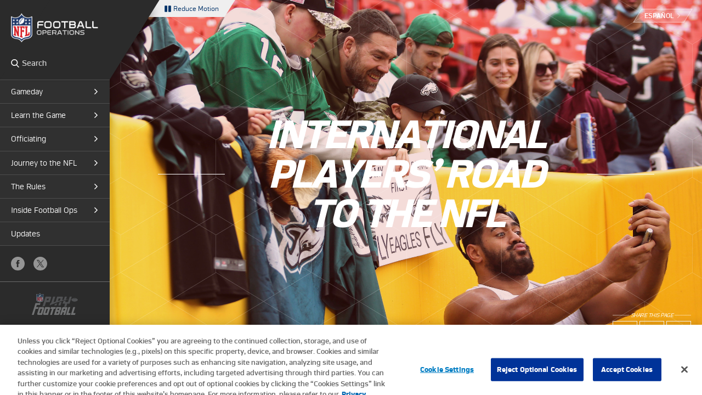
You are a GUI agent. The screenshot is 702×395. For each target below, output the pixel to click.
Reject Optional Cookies (537, 376)
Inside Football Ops (44, 210)
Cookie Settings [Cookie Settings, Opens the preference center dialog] (447, 376)
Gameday (27, 91)
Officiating (28, 138)
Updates (25, 233)
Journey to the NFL (44, 163)
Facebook (18, 263)
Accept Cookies (627, 376)
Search (15, 63)
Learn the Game (38, 115)
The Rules (28, 186)
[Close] (684, 376)
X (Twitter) (40, 263)
